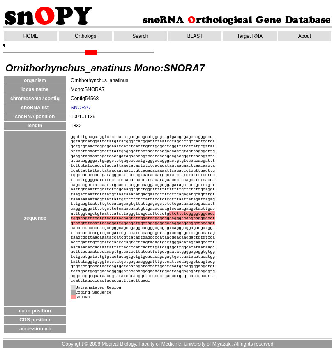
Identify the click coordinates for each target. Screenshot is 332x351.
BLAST (195, 36)
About (304, 36)
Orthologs (85, 36)
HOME (30, 36)
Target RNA (250, 36)
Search (140, 36)
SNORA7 (81, 107)
